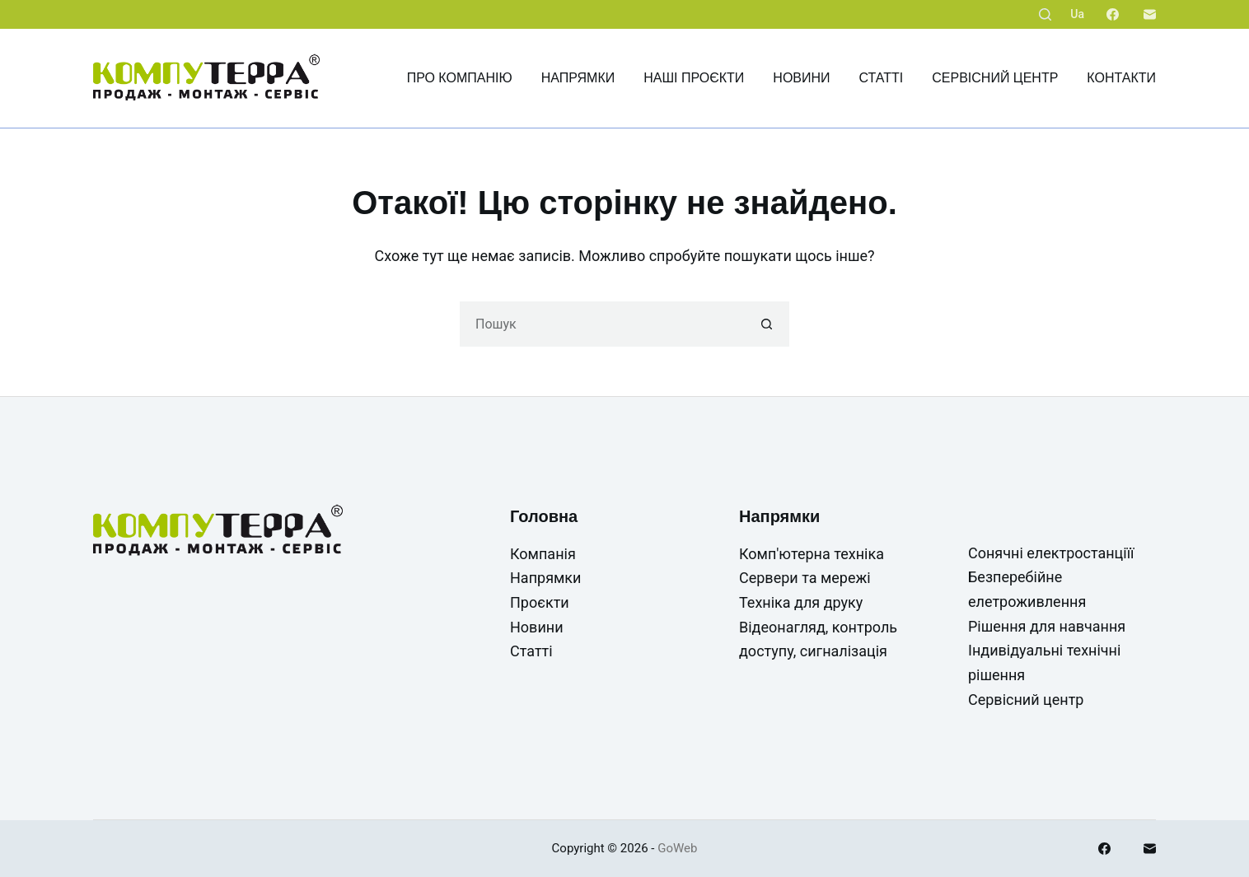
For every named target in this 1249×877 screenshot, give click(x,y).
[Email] (1150, 14)
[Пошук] (1045, 14)
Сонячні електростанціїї (1051, 553)
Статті (881, 78)
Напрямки (578, 78)
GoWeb (677, 848)
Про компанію (459, 78)
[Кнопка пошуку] (766, 324)
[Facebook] (1112, 14)
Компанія (543, 553)
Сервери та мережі (805, 577)
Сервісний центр (995, 78)
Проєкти (539, 602)
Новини (801, 78)
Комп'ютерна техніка (811, 553)
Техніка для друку (801, 602)
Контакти (1121, 78)
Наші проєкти (693, 78)
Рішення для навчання (1046, 626)
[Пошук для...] (602, 324)
